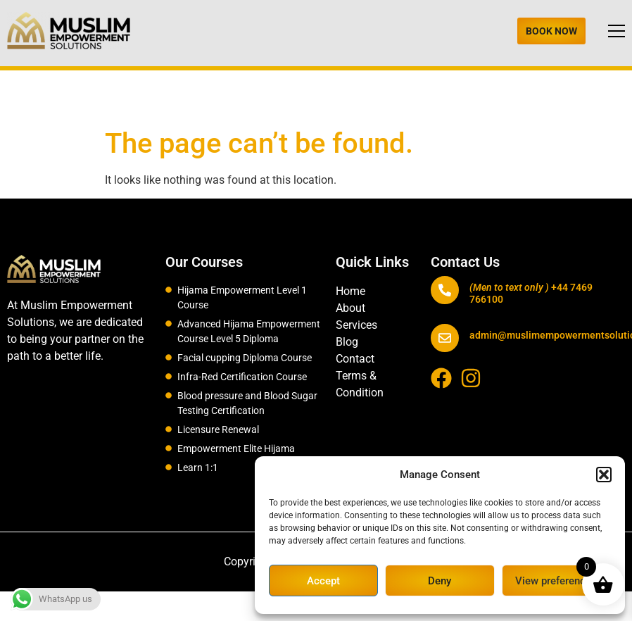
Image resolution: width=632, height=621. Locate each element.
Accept (323, 581)
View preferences (556, 581)
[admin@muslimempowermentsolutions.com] (444, 338)
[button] (604, 475)
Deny (439, 581)
